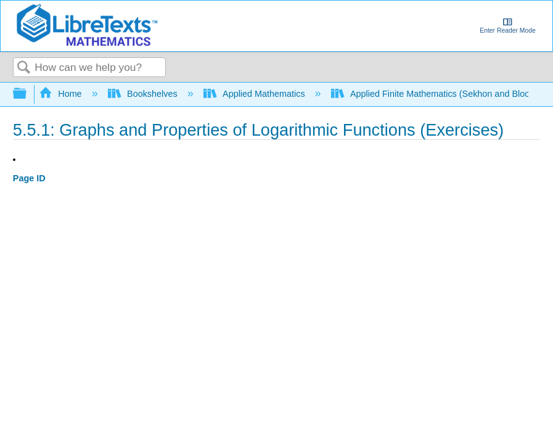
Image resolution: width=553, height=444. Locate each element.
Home (61, 94)
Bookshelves (144, 94)
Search (24, 68)
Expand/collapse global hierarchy (28, 94)
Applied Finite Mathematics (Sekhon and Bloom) (437, 94)
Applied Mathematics (255, 94)
